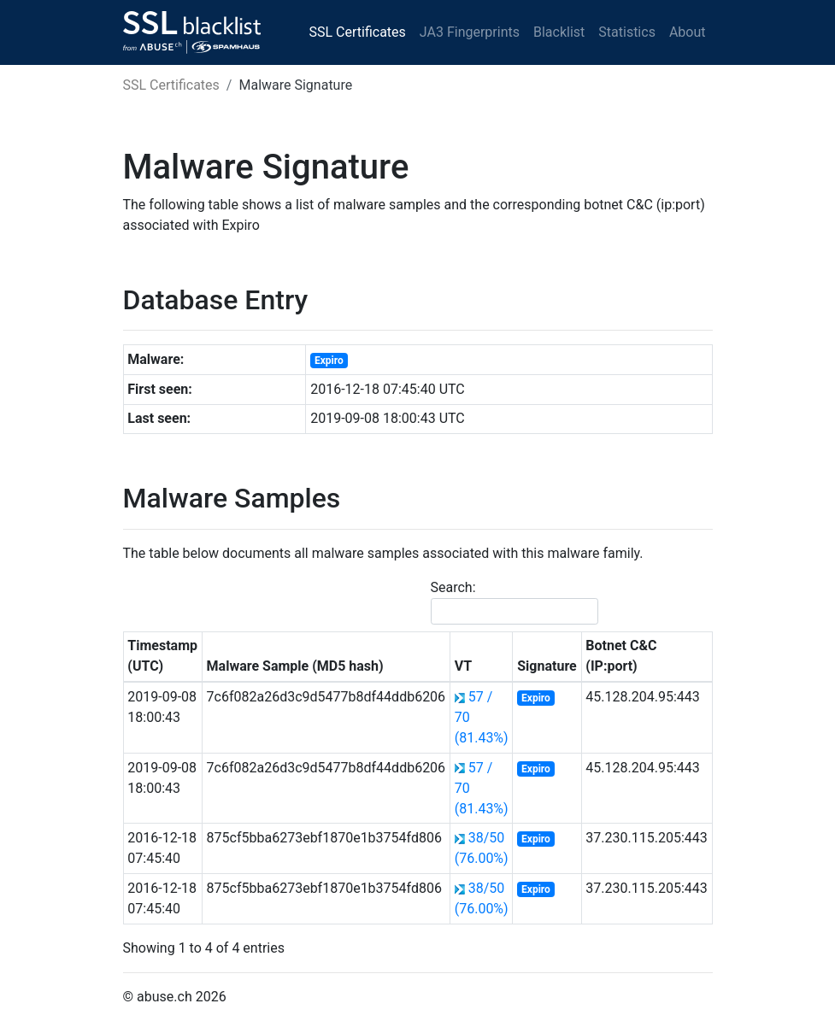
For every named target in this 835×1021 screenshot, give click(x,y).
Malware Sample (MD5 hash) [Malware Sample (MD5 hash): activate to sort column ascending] (295, 666)
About (687, 32)
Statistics (627, 32)
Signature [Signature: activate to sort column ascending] (546, 666)
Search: (514, 602)
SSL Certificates (357, 32)
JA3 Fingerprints (470, 32)
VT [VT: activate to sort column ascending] (463, 666)
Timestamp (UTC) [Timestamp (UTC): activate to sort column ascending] (162, 655)
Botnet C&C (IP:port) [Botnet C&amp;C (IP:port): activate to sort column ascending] (620, 655)
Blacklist (559, 32)
